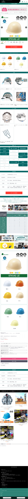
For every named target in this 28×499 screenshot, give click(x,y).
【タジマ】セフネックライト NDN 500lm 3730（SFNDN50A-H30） (21, 424)
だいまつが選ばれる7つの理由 (3, 490)
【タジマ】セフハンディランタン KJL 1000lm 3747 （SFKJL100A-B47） (7, 440)
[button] (26, 27)
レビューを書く (3, 365)
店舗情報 (1, 495)
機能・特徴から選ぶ (16, 12)
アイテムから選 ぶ (7, 497)
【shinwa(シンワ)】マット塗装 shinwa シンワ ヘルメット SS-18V (7, 424)
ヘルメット (13, 12)
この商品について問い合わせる (5, 363)
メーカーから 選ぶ (21, 497)
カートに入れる (14, 46)
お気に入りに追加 (14, 361)
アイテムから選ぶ (10, 12)
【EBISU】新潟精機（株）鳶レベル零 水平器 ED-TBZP (21, 405)
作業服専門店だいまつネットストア (4, 12)
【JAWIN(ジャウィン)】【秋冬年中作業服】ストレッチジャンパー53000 (6, 407)
